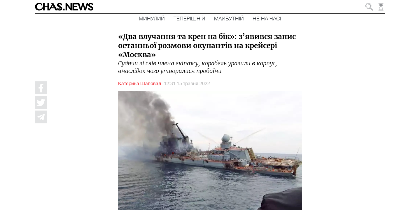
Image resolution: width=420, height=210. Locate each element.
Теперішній (189, 19)
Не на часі (267, 19)
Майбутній (229, 19)
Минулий (152, 19)
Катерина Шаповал (139, 84)
